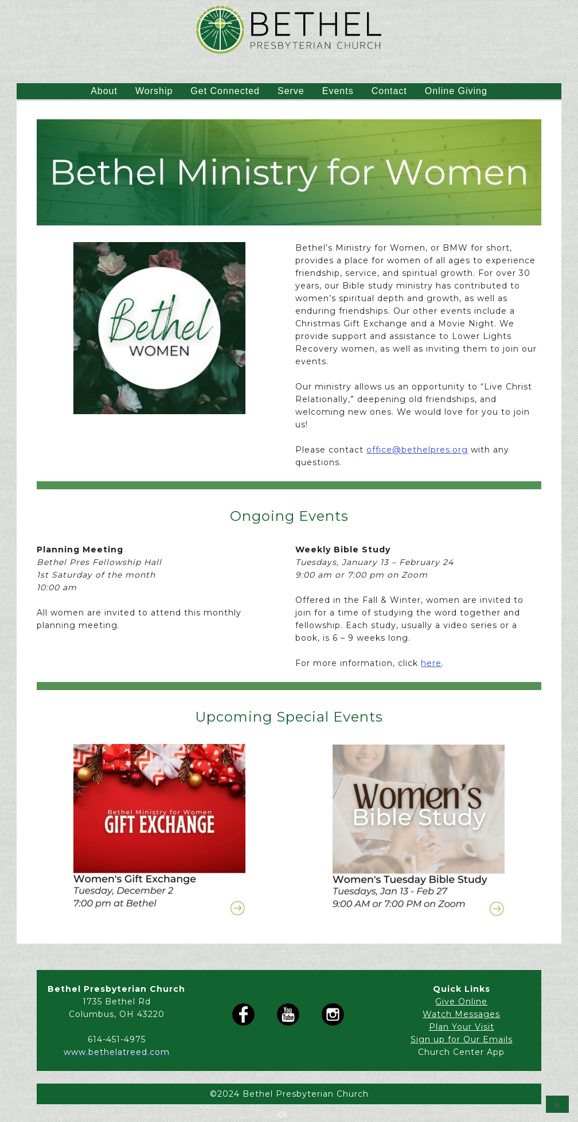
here (431, 663)
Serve (291, 91)
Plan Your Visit (461, 1027)
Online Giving (456, 91)
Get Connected (225, 91)
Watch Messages (461, 1014)
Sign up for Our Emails (462, 1039)
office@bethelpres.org (417, 450)
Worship (154, 91)
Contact (389, 91)
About (104, 91)
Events (338, 91)
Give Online (461, 1001)
